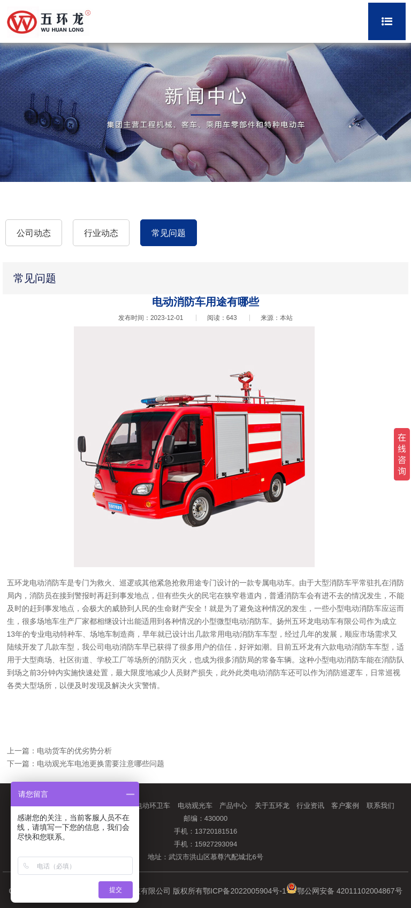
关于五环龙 (272, 806)
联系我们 (380, 806)
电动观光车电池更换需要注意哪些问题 (100, 763)
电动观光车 (195, 806)
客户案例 (345, 806)
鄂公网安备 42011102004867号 (344, 891)
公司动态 (34, 233)
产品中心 (233, 806)
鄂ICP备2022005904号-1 (244, 891)
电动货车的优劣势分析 (74, 750)
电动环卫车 (152, 806)
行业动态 (101, 233)
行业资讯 (310, 806)
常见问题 (168, 233)
